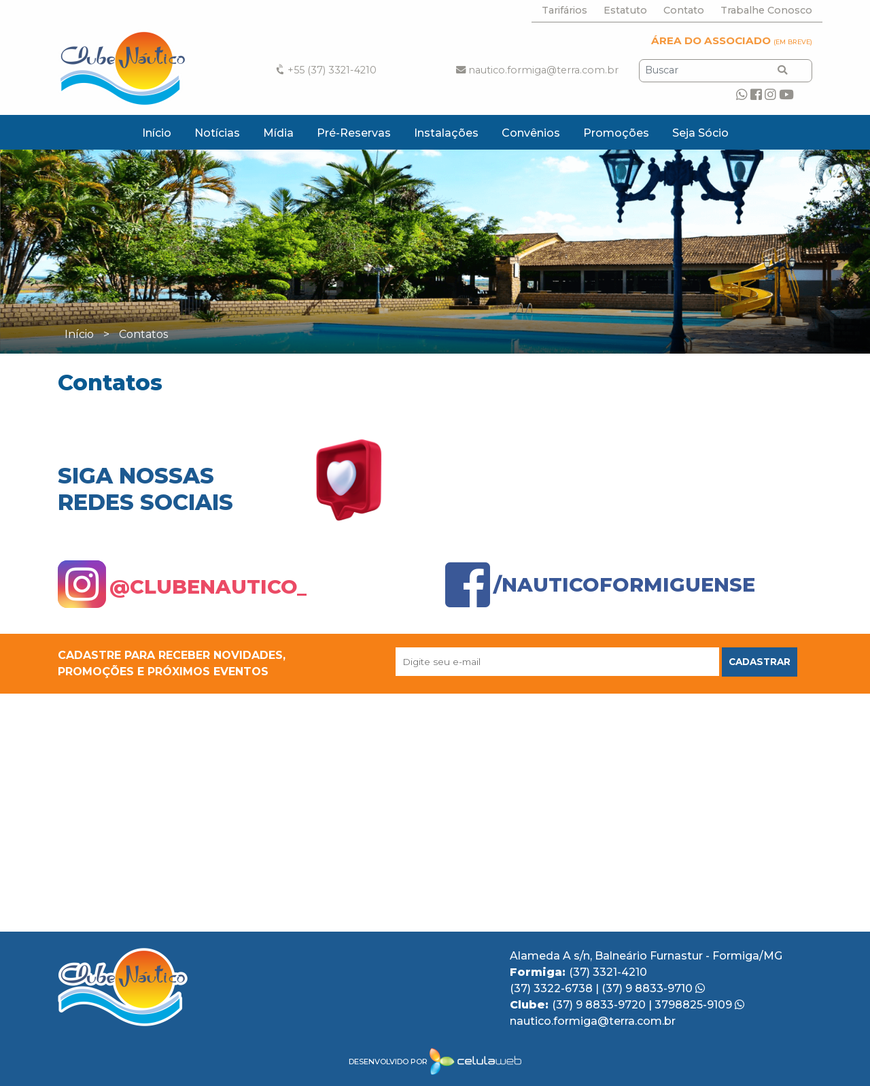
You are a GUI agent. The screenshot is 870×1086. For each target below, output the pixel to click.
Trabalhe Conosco (766, 10)
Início (156, 132)
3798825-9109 (699, 1004)
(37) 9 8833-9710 (653, 988)
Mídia (278, 132)
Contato (683, 10)
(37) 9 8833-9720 (600, 1004)
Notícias (217, 132)
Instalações (446, 132)
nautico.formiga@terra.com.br (537, 70)
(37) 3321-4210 (608, 972)
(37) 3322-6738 (552, 988)
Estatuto (625, 10)
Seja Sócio (700, 132)
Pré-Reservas (354, 132)
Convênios (531, 132)
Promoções (616, 132)
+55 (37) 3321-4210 (325, 70)
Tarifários (564, 10)
